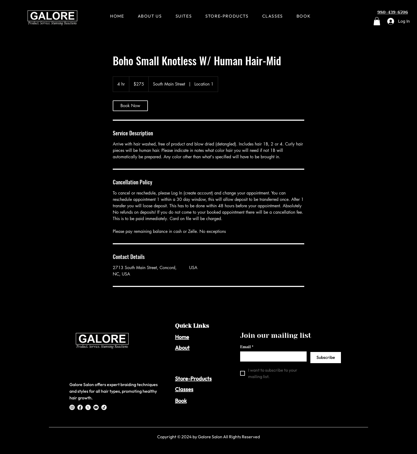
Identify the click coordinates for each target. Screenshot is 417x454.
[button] (376, 21)
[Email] (271, 356)
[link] (130, 105)
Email (246, 347)
